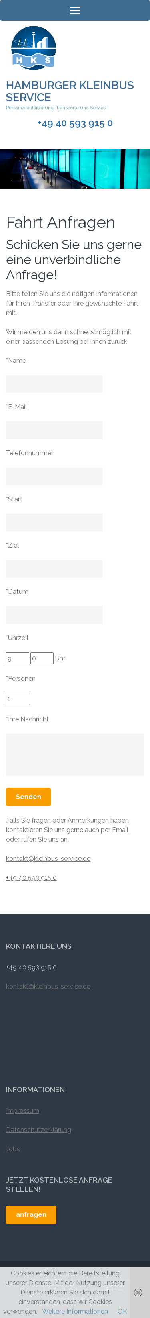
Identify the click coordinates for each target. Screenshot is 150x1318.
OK (122, 1311)
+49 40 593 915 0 (75, 123)
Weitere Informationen (75, 1311)
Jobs (13, 1149)
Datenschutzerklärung (38, 1130)
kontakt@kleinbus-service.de (48, 858)
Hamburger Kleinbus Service (70, 91)
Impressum (22, 1110)
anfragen (31, 1214)
